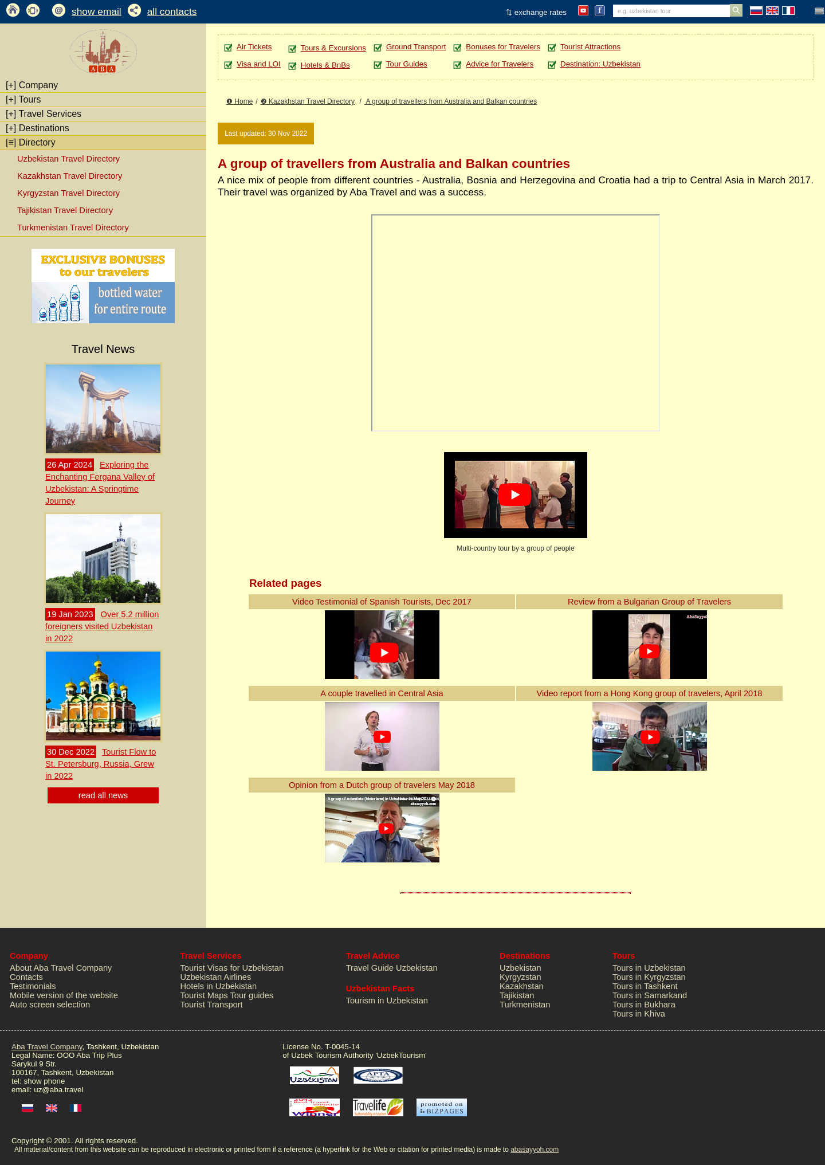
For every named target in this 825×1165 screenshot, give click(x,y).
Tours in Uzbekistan (649, 967)
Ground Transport (416, 46)
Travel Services (43, 114)
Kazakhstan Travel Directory (69, 176)
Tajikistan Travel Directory (65, 210)
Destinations (37, 128)
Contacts (26, 977)
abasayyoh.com (534, 1150)
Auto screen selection (50, 1004)
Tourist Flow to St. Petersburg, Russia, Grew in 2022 (100, 763)
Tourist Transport (211, 1004)
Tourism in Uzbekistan (387, 1000)
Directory (31, 142)
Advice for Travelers (499, 64)
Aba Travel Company (46, 1046)
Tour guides (251, 995)
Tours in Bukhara (643, 1004)
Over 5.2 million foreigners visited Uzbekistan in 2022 (102, 626)
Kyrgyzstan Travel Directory (68, 193)
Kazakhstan (522, 986)
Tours (23, 99)
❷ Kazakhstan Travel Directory (308, 101)
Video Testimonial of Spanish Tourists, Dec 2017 (382, 601)
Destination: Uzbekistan (600, 64)
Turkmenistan (525, 1004)
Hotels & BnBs (325, 65)
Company (32, 85)
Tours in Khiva (638, 1013)
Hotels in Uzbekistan (218, 986)
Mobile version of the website (64, 995)
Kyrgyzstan (520, 977)
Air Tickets (254, 46)
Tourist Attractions (590, 46)
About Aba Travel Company (61, 967)
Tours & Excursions (333, 48)
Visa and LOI (259, 64)
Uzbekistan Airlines (216, 977)
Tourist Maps (204, 995)
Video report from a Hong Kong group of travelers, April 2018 (649, 693)
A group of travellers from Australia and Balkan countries (450, 101)
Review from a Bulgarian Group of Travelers (649, 601)
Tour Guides (406, 64)
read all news (103, 795)
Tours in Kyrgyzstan (649, 977)
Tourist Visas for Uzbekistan (232, 967)
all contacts (172, 11)
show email (96, 11)
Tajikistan (517, 995)
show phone (44, 1081)
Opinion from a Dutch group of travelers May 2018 (382, 785)
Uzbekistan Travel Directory (68, 158)
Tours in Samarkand (649, 995)
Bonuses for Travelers (503, 46)
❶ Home (239, 101)
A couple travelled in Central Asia (381, 693)
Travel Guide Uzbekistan (392, 967)
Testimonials (33, 986)
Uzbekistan (520, 967)
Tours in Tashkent (645, 986)
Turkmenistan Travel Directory (73, 227)
